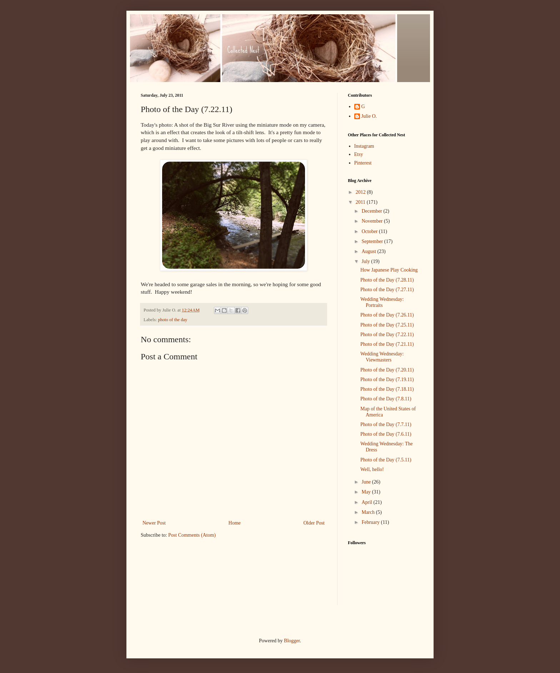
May (366, 492)
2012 (361, 192)
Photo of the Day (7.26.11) (387, 315)
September (372, 241)
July (366, 261)
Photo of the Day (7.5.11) (385, 459)
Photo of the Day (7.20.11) (387, 370)
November (372, 221)
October (370, 231)
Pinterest (363, 163)
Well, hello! (372, 469)
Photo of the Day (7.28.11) (387, 280)
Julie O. (369, 116)
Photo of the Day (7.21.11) (387, 344)
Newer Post (154, 523)
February (371, 522)
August (369, 251)
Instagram (364, 146)
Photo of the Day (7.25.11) (387, 325)
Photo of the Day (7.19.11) (387, 379)
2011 (361, 202)
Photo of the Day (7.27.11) (387, 289)
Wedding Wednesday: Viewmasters (382, 357)
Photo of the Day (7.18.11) (387, 389)
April (367, 502)
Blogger (292, 640)
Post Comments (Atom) (192, 535)
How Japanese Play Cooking (389, 270)
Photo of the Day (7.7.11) (385, 424)
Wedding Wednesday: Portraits (382, 302)
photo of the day (172, 319)
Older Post (314, 523)
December (372, 211)
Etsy (358, 154)
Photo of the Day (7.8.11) (385, 398)
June (366, 482)
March (368, 512)
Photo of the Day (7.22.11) (387, 334)
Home (235, 523)
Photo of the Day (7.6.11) (385, 434)
